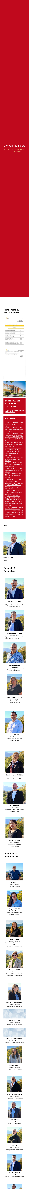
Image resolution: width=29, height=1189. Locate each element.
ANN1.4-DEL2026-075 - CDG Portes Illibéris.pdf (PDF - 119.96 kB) (14, 438)
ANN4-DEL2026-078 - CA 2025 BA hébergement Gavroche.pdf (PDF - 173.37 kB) (14, 481)
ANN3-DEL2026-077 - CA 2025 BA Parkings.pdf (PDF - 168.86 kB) (13, 475)
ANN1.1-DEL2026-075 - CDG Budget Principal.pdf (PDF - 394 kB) (14, 424)
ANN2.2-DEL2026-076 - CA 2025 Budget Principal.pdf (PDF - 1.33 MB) (14, 470)
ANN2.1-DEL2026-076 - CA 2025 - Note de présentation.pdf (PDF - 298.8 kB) (13, 464)
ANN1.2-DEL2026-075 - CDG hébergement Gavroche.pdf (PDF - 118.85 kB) (14, 429)
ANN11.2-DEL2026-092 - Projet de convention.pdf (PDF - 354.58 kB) (13, 453)
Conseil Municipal (14, 151)
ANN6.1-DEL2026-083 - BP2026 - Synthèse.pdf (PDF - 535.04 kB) (13, 492)
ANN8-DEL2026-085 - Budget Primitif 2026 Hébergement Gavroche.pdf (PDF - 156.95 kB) (14, 508)
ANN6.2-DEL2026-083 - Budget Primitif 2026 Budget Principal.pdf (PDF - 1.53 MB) (13, 497)
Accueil (7, 149)
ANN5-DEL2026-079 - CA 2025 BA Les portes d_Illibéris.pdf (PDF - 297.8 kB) (14, 486)
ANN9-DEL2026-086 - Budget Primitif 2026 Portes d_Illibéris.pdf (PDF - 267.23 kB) (14, 514)
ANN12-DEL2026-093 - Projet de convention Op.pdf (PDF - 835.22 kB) (14, 459)
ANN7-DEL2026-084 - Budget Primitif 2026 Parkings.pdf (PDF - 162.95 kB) (14, 503)
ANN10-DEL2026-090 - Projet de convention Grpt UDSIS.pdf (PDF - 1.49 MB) (14, 444)
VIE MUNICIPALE (18, 149)
